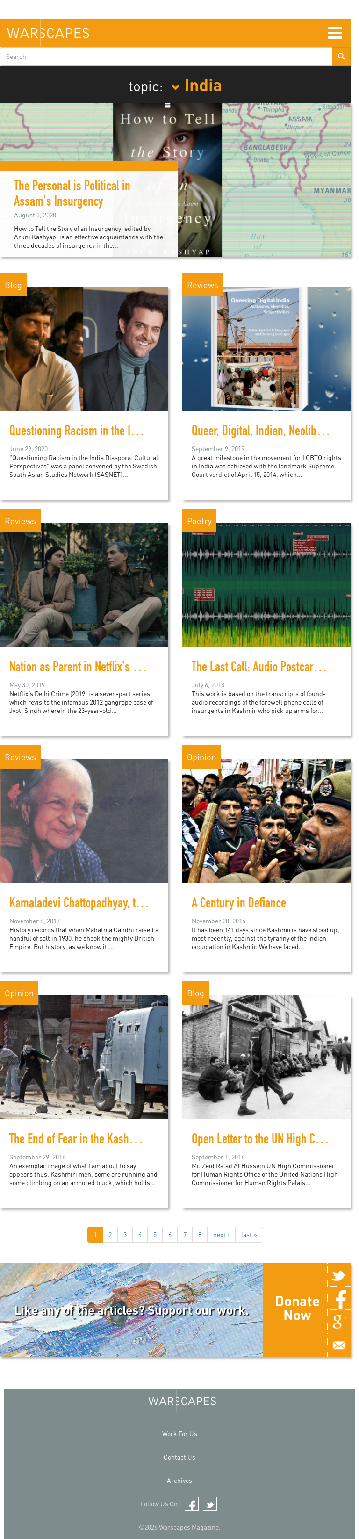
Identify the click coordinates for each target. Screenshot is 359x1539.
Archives (179, 1480)
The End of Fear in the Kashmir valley (91, 1141)
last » (249, 1234)
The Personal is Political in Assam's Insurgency (72, 195)
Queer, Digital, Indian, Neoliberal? (265, 432)
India (196, 84)
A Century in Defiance (239, 905)
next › (221, 1234)
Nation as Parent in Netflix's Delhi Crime (96, 669)
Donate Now (297, 1308)
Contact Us (179, 1457)
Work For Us (179, 1434)
